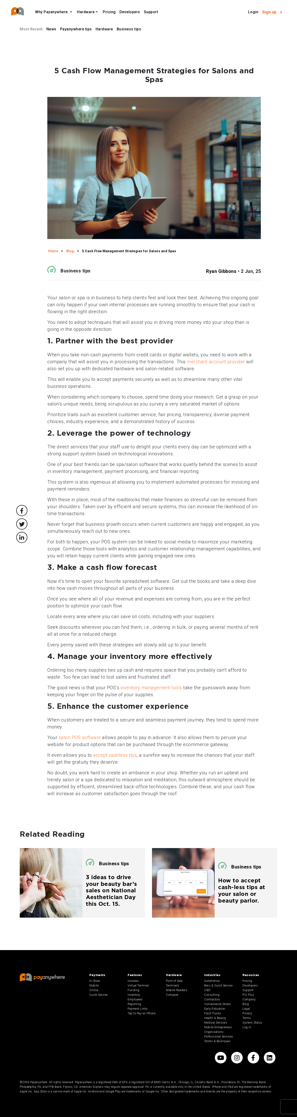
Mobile (94, 985)
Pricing (109, 12)
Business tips (129, 29)
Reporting (134, 1004)
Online (93, 990)
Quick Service (98, 994)
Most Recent (31, 29)
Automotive (212, 981)
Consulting (212, 994)
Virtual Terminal (138, 985)
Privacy (247, 1013)
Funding (133, 990)
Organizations (214, 1032)
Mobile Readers (176, 990)
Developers (129, 12)
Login (253, 12)
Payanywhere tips (76, 29)
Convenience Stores (217, 1004)
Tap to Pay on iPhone (141, 1013)
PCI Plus (248, 994)
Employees (135, 999)
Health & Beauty (215, 1018)
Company (249, 999)
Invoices (133, 981)
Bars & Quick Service (218, 985)
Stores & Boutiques (217, 1041)
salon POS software (80, 737)
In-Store (94, 981)
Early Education (214, 1008)
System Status (252, 1022)
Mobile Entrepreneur (218, 1027)
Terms (246, 1018)
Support (151, 12)
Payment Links (138, 1008)
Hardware (85, 12)
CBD (207, 990)
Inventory (134, 994)
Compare (172, 994)
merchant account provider (216, 361)
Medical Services (215, 1022)
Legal (246, 1008)
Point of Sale (174, 981)
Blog (245, 1004)
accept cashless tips (115, 755)
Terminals (172, 985)
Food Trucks (212, 1013)
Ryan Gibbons (221, 271)
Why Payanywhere (52, 12)
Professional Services (218, 1036)
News (51, 29)
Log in (246, 1027)
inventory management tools (151, 687)
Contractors (212, 999)
